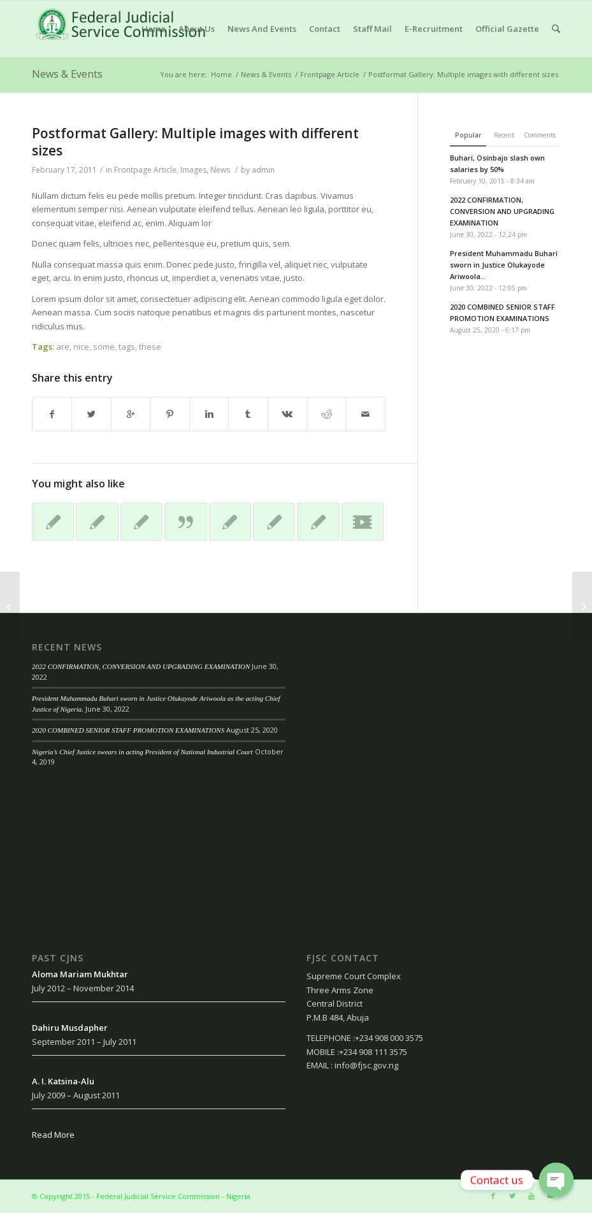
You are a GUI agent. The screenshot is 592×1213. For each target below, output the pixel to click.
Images (193, 169)
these (150, 346)
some (104, 346)
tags (127, 346)
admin (263, 169)
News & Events (67, 74)
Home (221, 74)
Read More (53, 1134)
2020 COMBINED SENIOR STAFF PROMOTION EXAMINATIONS (128, 730)
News (220, 169)
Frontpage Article (329, 74)
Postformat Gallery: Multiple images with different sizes (195, 141)
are (62, 346)
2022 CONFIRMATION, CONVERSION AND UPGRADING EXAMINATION (141, 666)
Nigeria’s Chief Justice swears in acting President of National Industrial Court (142, 752)
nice (81, 346)
